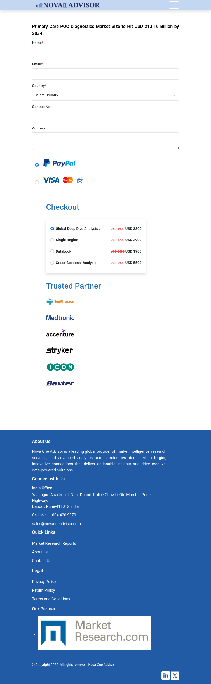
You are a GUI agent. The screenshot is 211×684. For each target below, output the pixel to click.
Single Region (67, 240)
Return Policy (43, 590)
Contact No (42, 107)
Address (39, 128)
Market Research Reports (54, 543)
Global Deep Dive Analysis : (78, 229)
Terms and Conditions (51, 599)
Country (39, 86)
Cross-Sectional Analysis (76, 263)
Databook (63, 251)
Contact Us (41, 560)
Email (37, 64)
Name (37, 43)
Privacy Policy (44, 581)
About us (40, 552)
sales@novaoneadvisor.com (56, 524)
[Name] (174, 5)
